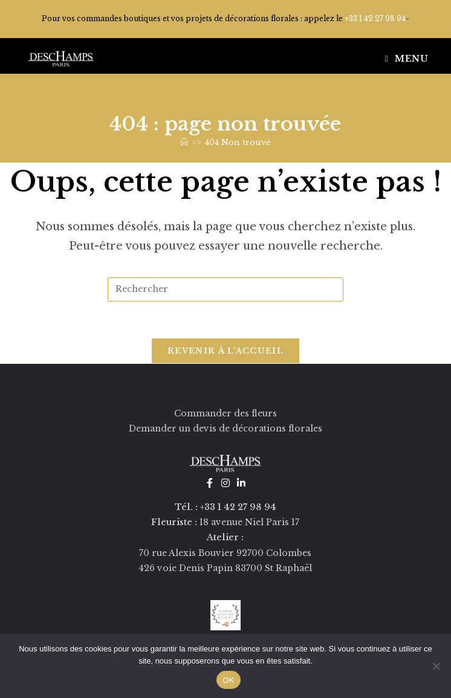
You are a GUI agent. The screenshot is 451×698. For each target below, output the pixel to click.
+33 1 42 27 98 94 (375, 18)
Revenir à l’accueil (225, 351)
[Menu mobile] (407, 58)
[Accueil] (184, 142)
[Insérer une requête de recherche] (225, 289)
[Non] (436, 666)
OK (228, 680)
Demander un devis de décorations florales (225, 428)
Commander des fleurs (225, 413)
